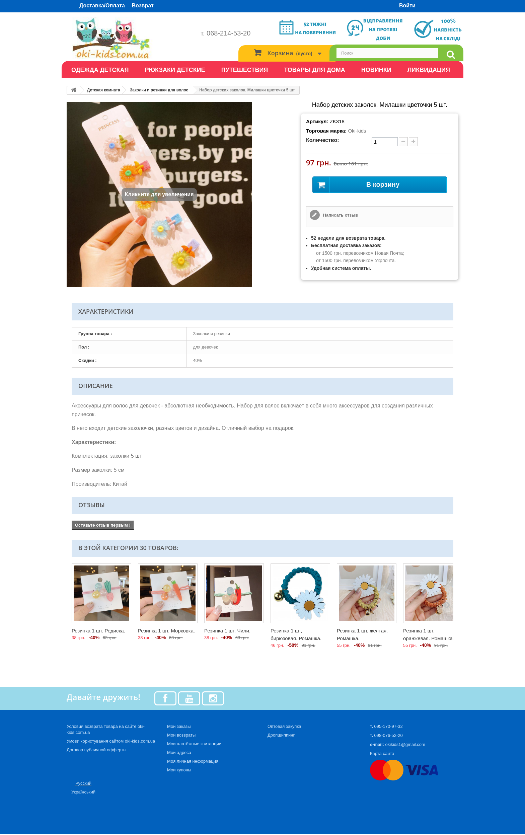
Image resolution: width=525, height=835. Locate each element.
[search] (450, 54)
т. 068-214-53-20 (225, 33)
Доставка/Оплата (102, 5)
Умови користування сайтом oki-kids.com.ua (111, 741)
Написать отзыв (340, 215)
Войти (407, 5)
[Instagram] (213, 698)
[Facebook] (165, 698)
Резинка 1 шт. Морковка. (166, 631)
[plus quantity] (413, 141)
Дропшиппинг (281, 735)
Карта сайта (382, 754)
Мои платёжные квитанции (194, 744)
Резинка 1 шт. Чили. (227, 631)
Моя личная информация (192, 761)
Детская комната (103, 90)
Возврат (143, 5)
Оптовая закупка (284, 727)
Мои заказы (179, 727)
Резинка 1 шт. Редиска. (98, 631)
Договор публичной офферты (96, 750)
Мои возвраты (181, 735)
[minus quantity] (403, 141)
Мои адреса (179, 753)
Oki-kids (357, 131)
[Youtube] (189, 698)
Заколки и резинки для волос (159, 90)
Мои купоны (179, 770)
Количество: (322, 140)
